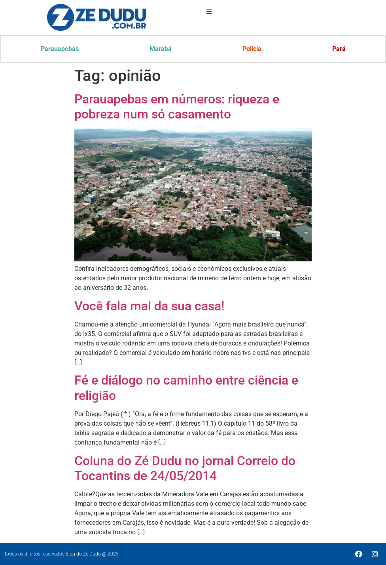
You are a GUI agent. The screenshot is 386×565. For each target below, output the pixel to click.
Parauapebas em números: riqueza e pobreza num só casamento (176, 107)
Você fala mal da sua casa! (149, 305)
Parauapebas (60, 49)
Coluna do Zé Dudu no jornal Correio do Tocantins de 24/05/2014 (184, 468)
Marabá (160, 49)
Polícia (251, 49)
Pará (339, 49)
